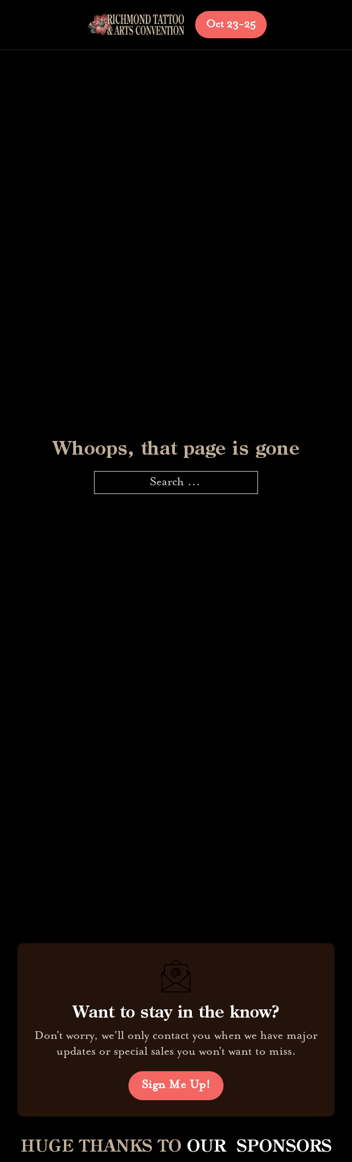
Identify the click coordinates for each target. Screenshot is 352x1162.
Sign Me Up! (176, 1085)
